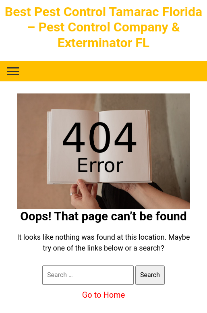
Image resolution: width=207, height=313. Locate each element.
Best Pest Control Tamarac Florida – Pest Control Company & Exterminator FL (103, 27)
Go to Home (103, 295)
